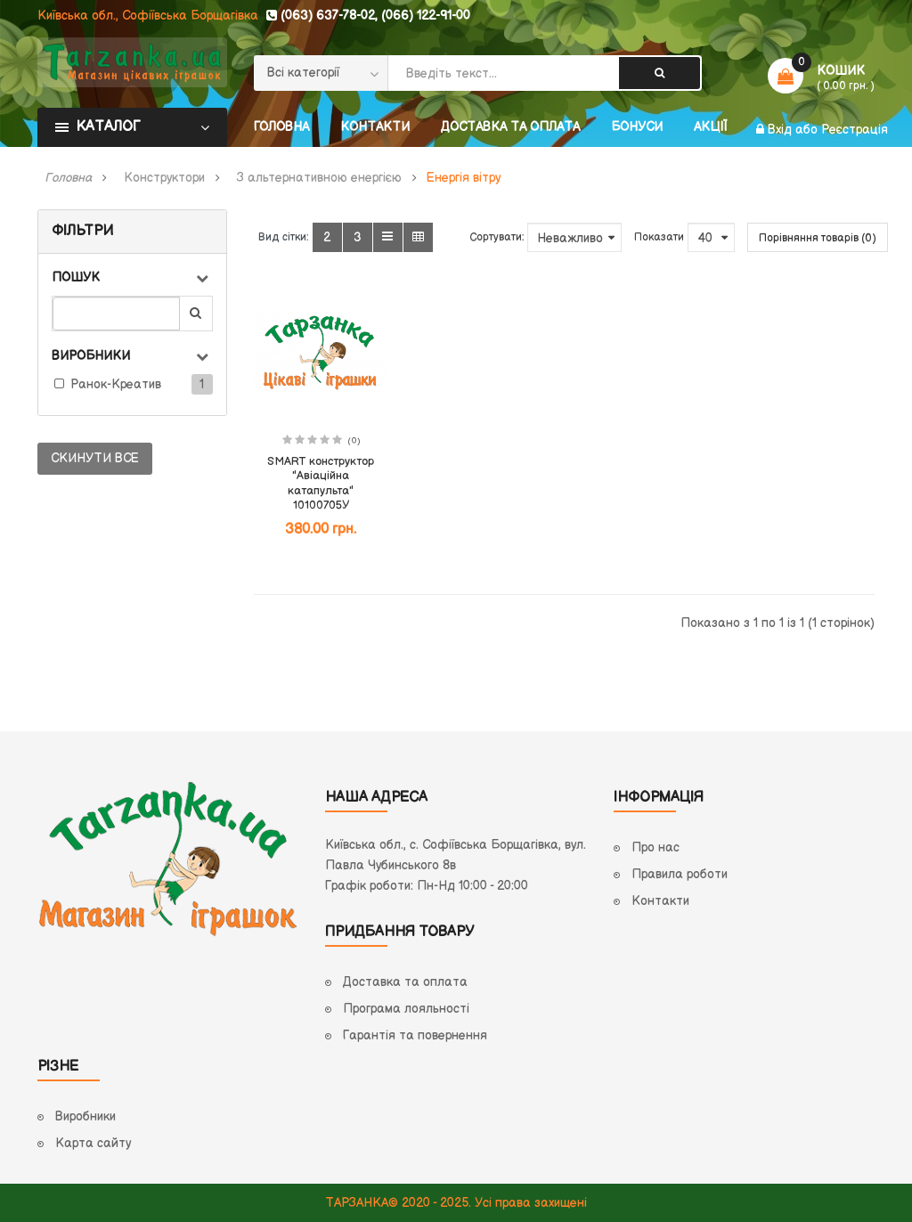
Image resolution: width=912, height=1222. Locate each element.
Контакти (660, 900)
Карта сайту (93, 1143)
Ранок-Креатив (115, 384)
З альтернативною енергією (319, 178)
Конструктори (164, 178)
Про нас (655, 847)
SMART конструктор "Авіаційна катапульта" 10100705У (320, 483)
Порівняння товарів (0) (817, 238)
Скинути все (95, 458)
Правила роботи (679, 874)
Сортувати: (496, 237)
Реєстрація (854, 129)
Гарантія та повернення (415, 1035)
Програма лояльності (406, 1008)
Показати (659, 237)
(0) (354, 441)
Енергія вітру (464, 178)
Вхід (781, 129)
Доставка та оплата (405, 982)
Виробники (85, 1116)
